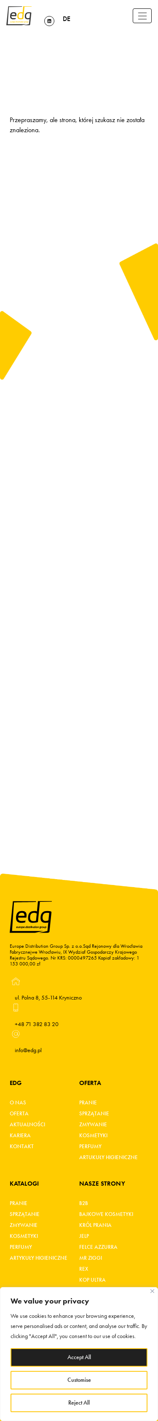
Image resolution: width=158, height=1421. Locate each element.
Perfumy (90, 1146)
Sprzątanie (94, 1113)
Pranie (88, 1102)
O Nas (18, 1102)
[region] (79, 1354)
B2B (83, 1203)
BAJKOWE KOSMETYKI (106, 1214)
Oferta (19, 1113)
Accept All (79, 1357)
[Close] (152, 1291)
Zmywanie (93, 1124)
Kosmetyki (93, 1135)
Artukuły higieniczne (108, 1157)
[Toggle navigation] (142, 15)
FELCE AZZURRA (98, 1247)
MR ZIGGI (90, 1258)
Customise (79, 1380)
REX (83, 1269)
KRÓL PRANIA (95, 1225)
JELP (84, 1236)
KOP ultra (92, 1280)
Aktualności (27, 1124)
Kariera (20, 1135)
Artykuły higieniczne (38, 1258)
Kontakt (22, 1146)
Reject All (79, 1402)
